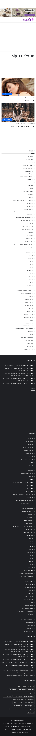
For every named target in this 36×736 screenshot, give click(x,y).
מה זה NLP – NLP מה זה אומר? (21, 126)
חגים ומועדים (30, 215)
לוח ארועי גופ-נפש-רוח (27, 229)
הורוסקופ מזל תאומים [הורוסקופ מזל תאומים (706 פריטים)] (29, 709)
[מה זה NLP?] (18, 87)
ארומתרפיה (30, 180)
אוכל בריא (30, 156)
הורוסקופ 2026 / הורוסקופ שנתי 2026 (23, 200)
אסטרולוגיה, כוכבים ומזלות (26, 177)
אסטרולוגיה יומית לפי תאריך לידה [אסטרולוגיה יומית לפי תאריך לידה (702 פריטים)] (26, 689)
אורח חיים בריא (29, 159)
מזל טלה (31, 267)
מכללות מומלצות (29, 299)
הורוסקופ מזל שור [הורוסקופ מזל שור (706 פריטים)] (18, 705)
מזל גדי (31, 261)
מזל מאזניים (30, 270)
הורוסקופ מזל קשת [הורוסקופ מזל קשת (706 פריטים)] (29, 705)
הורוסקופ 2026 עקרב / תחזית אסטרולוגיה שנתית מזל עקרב (18, 670)
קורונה (31, 320)
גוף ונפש (31, 183)
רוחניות (31, 334)
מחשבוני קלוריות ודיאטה (27, 294)
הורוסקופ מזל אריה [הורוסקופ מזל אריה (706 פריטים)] (16, 693)
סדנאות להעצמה (29, 302)
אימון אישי (30, 162)
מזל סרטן (31, 273)
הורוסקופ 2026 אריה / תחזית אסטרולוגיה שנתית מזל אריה (18, 383)
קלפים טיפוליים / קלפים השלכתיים (24, 329)
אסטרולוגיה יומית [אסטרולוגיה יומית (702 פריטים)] (22, 686)
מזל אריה (31, 256)
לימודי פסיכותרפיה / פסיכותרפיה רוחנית (23, 244)
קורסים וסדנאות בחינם (27, 326)
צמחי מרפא (30, 311)
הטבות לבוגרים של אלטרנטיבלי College (23, 212)
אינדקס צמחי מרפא (28, 165)
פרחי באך (30, 308)
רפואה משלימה (29, 340)
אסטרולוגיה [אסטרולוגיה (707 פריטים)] (31, 686)
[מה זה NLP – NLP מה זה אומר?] (18, 112)
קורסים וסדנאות (29, 323)
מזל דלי (31, 264)
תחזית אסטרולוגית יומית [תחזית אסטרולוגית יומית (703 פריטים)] (15, 709)
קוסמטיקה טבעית (28, 317)
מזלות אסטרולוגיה (28, 288)
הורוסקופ (31, 197)
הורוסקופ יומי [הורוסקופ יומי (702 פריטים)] (13, 689)
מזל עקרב (30, 276)
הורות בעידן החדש (28, 209)
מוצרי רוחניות (29, 253)
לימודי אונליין (30, 235)
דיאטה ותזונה (30, 185)
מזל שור (31, 282)
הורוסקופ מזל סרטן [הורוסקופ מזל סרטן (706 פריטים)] (29, 702)
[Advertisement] (18, 411)
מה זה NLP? (29, 101)
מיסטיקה (31, 296)
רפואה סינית (30, 343)
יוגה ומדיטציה (29, 223)
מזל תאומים (30, 285)
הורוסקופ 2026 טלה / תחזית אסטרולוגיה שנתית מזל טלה (18, 365)
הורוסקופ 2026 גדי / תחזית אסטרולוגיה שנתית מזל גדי (19, 676)
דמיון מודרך (30, 188)
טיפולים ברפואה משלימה (26, 220)
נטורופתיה (21, 723)
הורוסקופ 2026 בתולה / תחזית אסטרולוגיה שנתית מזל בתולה (17, 662)
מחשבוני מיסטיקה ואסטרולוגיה (25, 291)
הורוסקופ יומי (30, 203)
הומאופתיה (30, 194)
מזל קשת (31, 279)
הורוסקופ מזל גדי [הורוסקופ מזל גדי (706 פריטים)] (18, 696)
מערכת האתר (30, 98)
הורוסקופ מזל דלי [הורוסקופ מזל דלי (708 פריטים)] (7, 696)
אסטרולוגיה (30, 174)
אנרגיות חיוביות (29, 171)
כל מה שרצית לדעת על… (27, 226)
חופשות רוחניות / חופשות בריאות (24, 218)
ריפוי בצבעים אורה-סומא (27, 337)
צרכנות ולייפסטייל (28, 314)
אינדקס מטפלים (27, 729)
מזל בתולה (30, 258)
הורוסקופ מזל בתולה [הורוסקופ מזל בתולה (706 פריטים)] (29, 696)
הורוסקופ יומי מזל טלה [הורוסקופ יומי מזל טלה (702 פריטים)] (28, 693)
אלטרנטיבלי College (28, 168)
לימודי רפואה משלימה (27, 250)
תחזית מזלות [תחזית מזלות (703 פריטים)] (31, 712)
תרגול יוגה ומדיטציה (28, 349)
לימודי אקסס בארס (28, 238)
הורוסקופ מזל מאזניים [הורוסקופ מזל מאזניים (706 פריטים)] (18, 699)
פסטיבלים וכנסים (29, 305)
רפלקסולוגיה (30, 346)
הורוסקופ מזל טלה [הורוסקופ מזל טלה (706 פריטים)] (29, 699)
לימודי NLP (30, 232)
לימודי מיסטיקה (29, 241)
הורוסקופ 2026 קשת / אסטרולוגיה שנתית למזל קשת (19, 673)
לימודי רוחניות (29, 247)
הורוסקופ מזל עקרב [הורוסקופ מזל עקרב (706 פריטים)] (18, 702)
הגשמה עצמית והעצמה (27, 191)
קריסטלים (30, 332)
